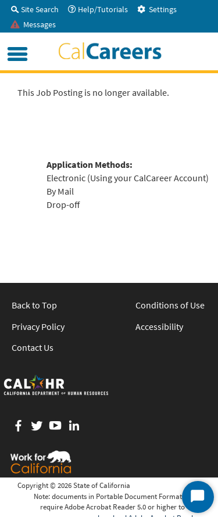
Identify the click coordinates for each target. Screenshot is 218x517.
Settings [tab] (157, 9)
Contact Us (32, 347)
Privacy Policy (38, 326)
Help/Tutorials (98, 9)
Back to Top (34, 305)
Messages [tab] (33, 24)
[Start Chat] (198, 497)
